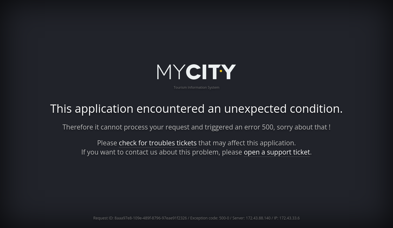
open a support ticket (277, 152)
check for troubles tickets (158, 142)
